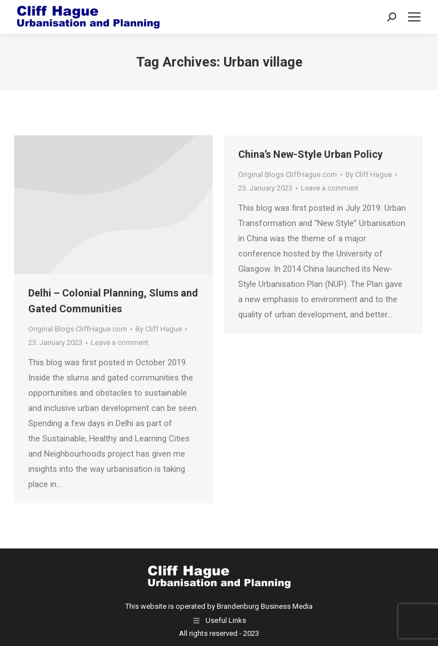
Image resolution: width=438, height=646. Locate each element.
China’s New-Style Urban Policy (310, 154)
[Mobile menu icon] (414, 17)
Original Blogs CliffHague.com (77, 329)
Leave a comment (119, 342)
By (158, 329)
